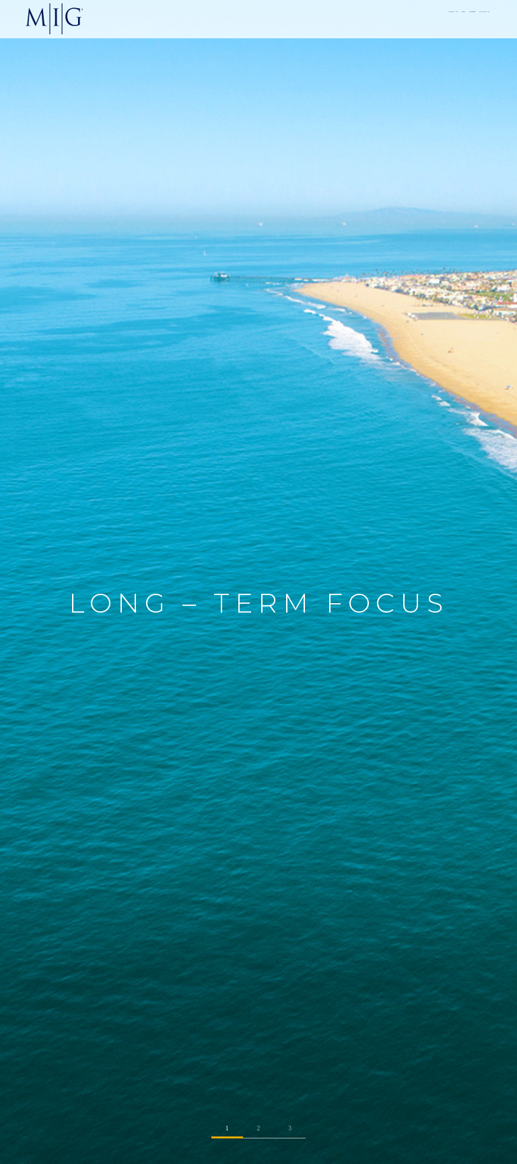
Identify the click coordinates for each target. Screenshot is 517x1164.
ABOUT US (326, 18)
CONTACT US (463, 18)
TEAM (368, 18)
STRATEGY (410, 18)
